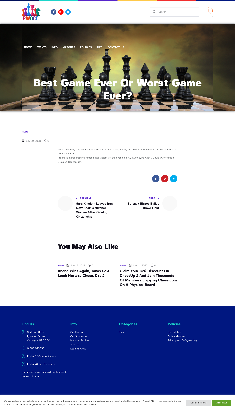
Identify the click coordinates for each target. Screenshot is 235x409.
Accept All (221, 403)
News (25, 132)
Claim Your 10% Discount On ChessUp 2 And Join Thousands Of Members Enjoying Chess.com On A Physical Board (148, 278)
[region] (117, 402)
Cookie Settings (198, 403)
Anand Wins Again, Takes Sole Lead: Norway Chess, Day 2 (83, 273)
